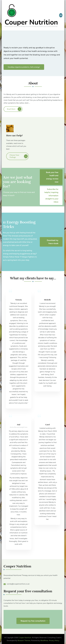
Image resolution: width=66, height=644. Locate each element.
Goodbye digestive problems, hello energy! (24, 67)
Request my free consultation (33, 621)
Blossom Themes (24, 640)
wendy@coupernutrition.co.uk (18, 584)
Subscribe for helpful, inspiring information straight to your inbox (51, 195)
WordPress (44, 640)
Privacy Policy (54, 640)
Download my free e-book (52, 241)
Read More (11, 109)
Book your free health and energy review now (52, 177)
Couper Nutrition (31, 22)
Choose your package (14, 156)
